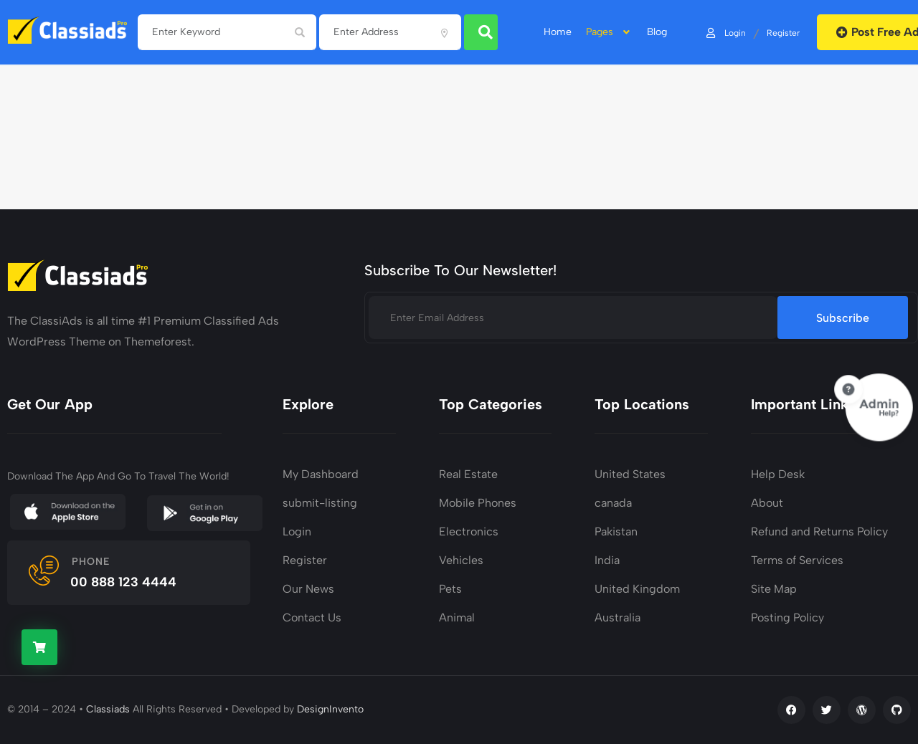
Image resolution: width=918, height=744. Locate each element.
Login (725, 32)
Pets (450, 589)
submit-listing (320, 503)
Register (782, 32)
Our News (308, 589)
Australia (617, 617)
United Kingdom (637, 589)
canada (613, 503)
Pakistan (616, 531)
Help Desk (778, 474)
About (767, 503)
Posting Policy (787, 617)
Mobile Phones (477, 503)
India (607, 560)
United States (630, 474)
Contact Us (312, 617)
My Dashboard (321, 474)
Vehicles (461, 560)
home (558, 32)
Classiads (108, 709)
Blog (657, 32)
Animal (457, 617)
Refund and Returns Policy (819, 531)
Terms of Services (797, 560)
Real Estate (468, 474)
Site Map (774, 589)
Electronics (468, 531)
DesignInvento (330, 709)
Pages (609, 32)
